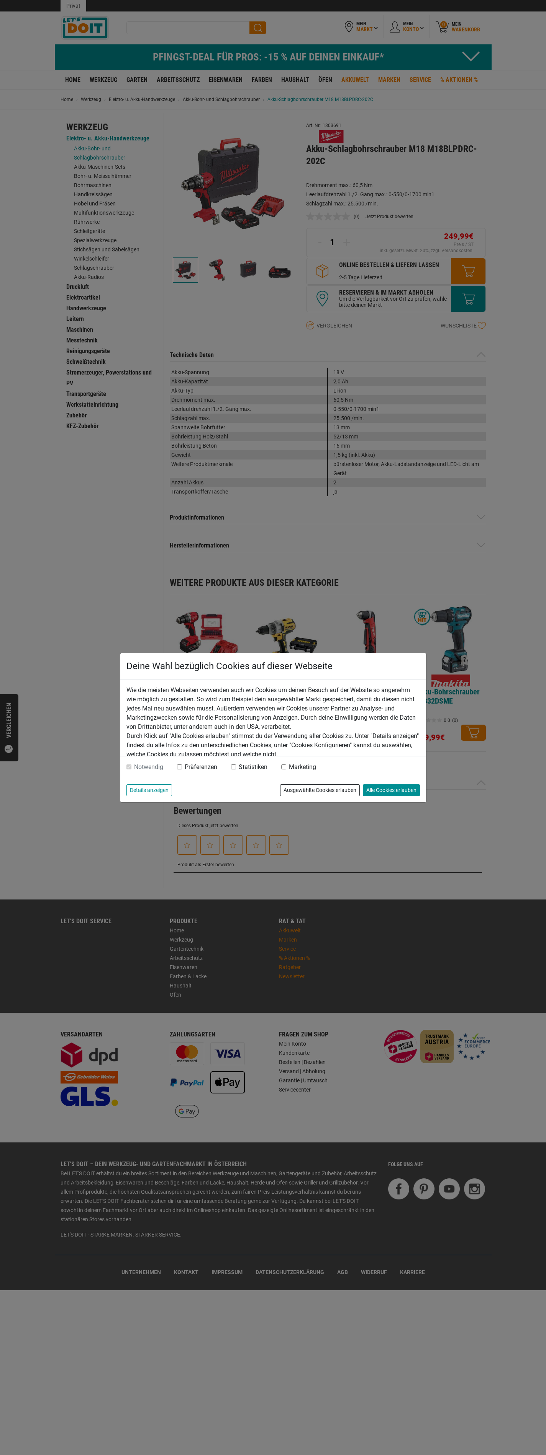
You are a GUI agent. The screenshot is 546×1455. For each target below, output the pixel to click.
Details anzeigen (149, 790)
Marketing (302, 767)
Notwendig (148, 767)
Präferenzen (201, 767)
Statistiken (253, 767)
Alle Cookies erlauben (391, 790)
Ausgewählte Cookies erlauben (320, 790)
